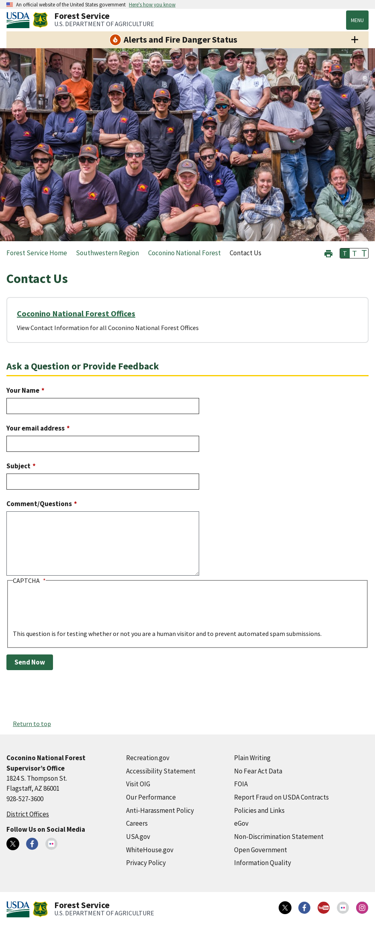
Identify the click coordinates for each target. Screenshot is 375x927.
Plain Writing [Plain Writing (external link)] (252, 757)
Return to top (32, 724)
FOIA (241, 783)
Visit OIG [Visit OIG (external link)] (138, 783)
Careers (137, 823)
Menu (357, 20)
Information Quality (262, 862)
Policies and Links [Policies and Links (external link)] (259, 810)
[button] (328, 252)
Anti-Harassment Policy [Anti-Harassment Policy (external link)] (160, 810)
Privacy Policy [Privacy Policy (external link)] (146, 862)
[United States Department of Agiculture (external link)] (19, 20)
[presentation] (74, 613)
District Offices (27, 814)
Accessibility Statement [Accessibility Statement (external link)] (161, 771)
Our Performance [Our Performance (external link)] (151, 797)
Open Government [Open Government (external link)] (260, 849)
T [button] (345, 253)
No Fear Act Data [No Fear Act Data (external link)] (258, 771)
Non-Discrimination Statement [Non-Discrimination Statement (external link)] (279, 836)
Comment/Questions (39, 503)
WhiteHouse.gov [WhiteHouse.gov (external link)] (149, 849)
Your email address (35, 428)
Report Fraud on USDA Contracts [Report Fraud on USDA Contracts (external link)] (281, 797)
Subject (18, 465)
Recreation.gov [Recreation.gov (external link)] (147, 757)
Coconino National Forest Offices (76, 313)
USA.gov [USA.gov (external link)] (138, 836)
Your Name (22, 390)
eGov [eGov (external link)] (241, 823)
